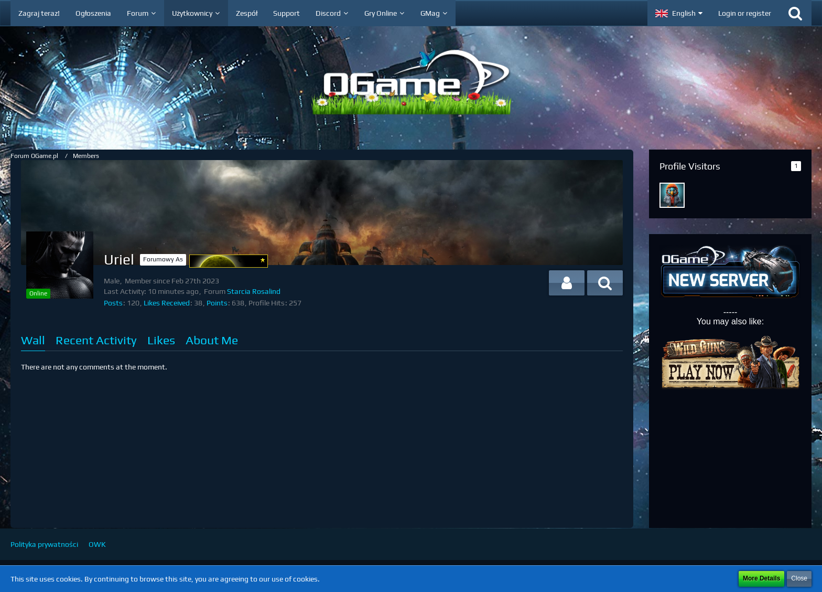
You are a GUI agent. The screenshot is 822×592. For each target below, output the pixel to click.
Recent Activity (96, 340)
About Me (212, 340)
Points (217, 303)
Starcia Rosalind (253, 291)
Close (799, 578)
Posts (113, 303)
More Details (761, 578)
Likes (161, 340)
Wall (33, 340)
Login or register (744, 13)
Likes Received (167, 303)
